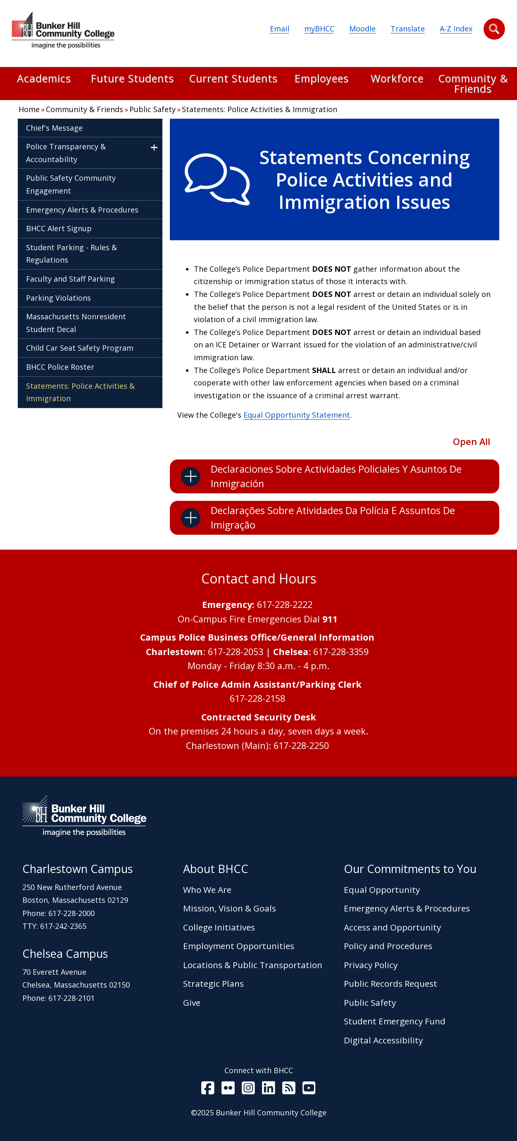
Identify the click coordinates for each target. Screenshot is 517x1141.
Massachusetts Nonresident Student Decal (76, 322)
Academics (44, 79)
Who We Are (207, 889)
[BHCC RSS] (289, 1090)
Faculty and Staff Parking (70, 279)
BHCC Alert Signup (59, 228)
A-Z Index (456, 28)
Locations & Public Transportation (252, 965)
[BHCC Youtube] (309, 1090)
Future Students (132, 79)
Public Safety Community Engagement (71, 184)
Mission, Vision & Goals (229, 908)
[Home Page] (62, 32)
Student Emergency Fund (395, 1021)
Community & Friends (473, 83)
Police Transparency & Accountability (66, 152)
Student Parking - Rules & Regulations (71, 253)
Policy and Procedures (388, 946)
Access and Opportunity (392, 927)
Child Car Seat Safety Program (79, 348)
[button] (494, 29)
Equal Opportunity (382, 889)
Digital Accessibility (383, 1040)
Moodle (362, 28)
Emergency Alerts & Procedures (82, 210)
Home (29, 109)
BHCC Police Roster (60, 367)
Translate (408, 28)
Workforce (397, 79)
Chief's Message (54, 128)
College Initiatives (219, 927)
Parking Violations (58, 298)
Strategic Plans (213, 983)
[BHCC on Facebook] (208, 1090)
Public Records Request (390, 983)
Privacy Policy (371, 965)
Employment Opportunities (238, 946)
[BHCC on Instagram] (248, 1090)
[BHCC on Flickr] (228, 1090)
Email (279, 28)
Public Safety (152, 109)
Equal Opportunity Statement (296, 415)
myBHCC (319, 28)
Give (191, 1002)
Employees (322, 79)
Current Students (233, 79)
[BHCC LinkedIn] (269, 1090)
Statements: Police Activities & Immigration (259, 109)
